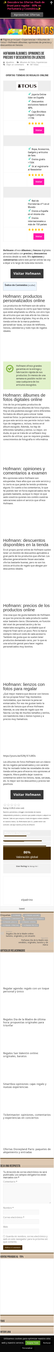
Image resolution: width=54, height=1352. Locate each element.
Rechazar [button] (47, 1343)
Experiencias (28, 39)
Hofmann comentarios (12, 919)
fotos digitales (41, 407)
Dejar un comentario (15, 64)
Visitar (39, 130)
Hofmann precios (30, 925)
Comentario (10, 1181)
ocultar (32, 285)
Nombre (8, 1208)
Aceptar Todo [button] (32, 1343)
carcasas (27, 324)
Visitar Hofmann (27, 274)
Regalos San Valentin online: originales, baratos (20, 1055)
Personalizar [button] (27, 1348)
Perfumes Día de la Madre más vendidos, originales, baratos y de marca (33, 941)
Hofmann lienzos (10, 922)
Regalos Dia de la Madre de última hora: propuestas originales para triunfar (24, 1022)
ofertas (7, 562)
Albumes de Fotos (27, 62)
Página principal (10, 39)
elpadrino (10, 62)
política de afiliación (28, 825)
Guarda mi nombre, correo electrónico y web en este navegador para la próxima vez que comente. (25, 1239)
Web (5, 1227)
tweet (22, 69)
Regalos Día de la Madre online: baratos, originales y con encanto (21, 934)
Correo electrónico (13, 1217)
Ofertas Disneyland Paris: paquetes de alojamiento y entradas (27, 1151)
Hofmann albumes (32, 915)
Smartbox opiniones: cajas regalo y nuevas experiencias (24, 1085)
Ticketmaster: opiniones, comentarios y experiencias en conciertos (27, 1116)
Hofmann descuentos (35, 919)
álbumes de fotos (16, 762)
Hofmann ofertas (28, 922)
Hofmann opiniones (11, 925)
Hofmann (16, 915)
